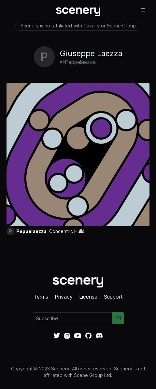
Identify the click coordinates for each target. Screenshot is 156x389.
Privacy (64, 296)
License (88, 296)
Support (113, 296)
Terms (41, 296)
